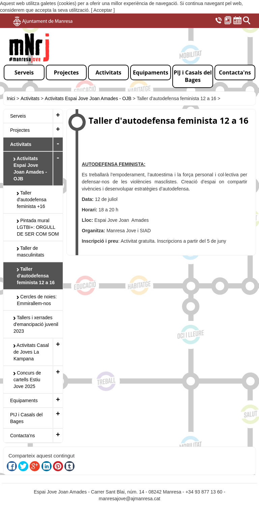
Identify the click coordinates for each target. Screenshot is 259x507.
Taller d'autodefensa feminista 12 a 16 (36, 275)
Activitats (30, 98)
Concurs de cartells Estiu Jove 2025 (27, 379)
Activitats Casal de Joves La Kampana (31, 351)
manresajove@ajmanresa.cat (129, 498)
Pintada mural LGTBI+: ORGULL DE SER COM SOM (38, 227)
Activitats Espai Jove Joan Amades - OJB (88, 98)
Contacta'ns (22, 435)
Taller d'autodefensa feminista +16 (32, 199)
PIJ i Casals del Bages (26, 418)
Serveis (18, 116)
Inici (11, 98)
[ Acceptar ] (103, 10)
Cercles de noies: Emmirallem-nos (37, 300)
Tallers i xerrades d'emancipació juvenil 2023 (35, 324)
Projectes (20, 130)
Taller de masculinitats (30, 251)
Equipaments (24, 400)
